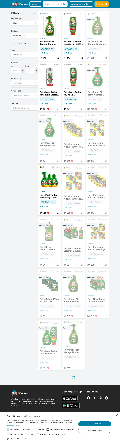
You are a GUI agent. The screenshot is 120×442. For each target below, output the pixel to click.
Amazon (42, 38)
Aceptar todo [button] (94, 424)
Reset (35, 13)
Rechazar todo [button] (95, 430)
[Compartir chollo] (81, 4)
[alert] (60, 427)
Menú (35, 4)
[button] (41, 438)
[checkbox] (12, 43)
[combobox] (24, 95)
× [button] (117, 415)
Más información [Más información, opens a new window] (13, 425)
